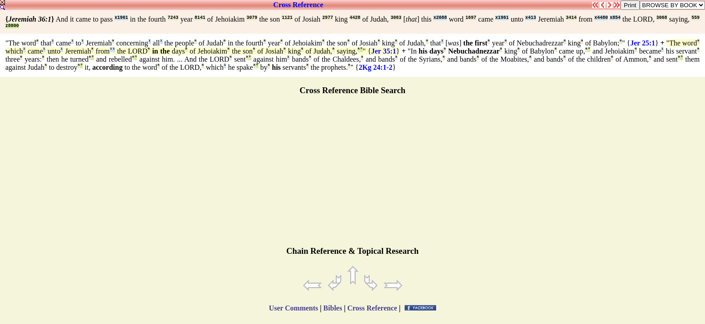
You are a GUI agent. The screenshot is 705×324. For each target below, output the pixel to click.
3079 (251, 17)
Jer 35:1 (383, 51)
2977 (327, 17)
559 (696, 17)
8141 (200, 17)
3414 (571, 17)
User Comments (293, 308)
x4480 (601, 17)
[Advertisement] (352, 175)
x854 (615, 17)
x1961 (121, 17)
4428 (354, 17)
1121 (287, 17)
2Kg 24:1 (373, 67)
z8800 (12, 25)
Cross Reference (298, 5)
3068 (661, 17)
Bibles (332, 308)
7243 (173, 17)
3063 (396, 17)
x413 (530, 17)
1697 (470, 17)
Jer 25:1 (642, 43)
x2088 (440, 17)
